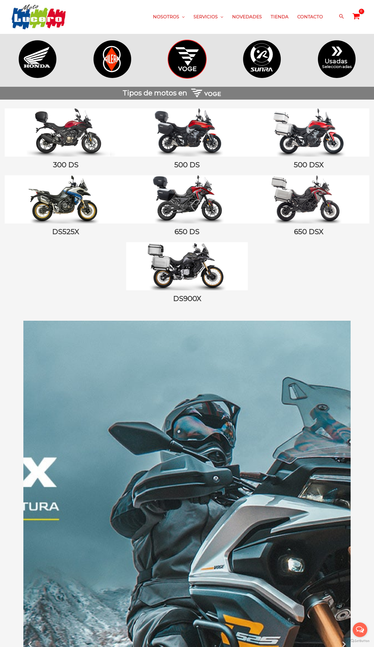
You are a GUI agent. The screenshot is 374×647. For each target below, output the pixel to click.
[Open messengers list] (360, 629)
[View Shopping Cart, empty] (356, 17)
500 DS (187, 165)
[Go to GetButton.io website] (360, 641)
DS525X (65, 232)
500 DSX (308, 165)
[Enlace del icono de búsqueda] (341, 17)
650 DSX (308, 232)
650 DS (186, 232)
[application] (182, 17)
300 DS (65, 165)
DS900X (187, 298)
